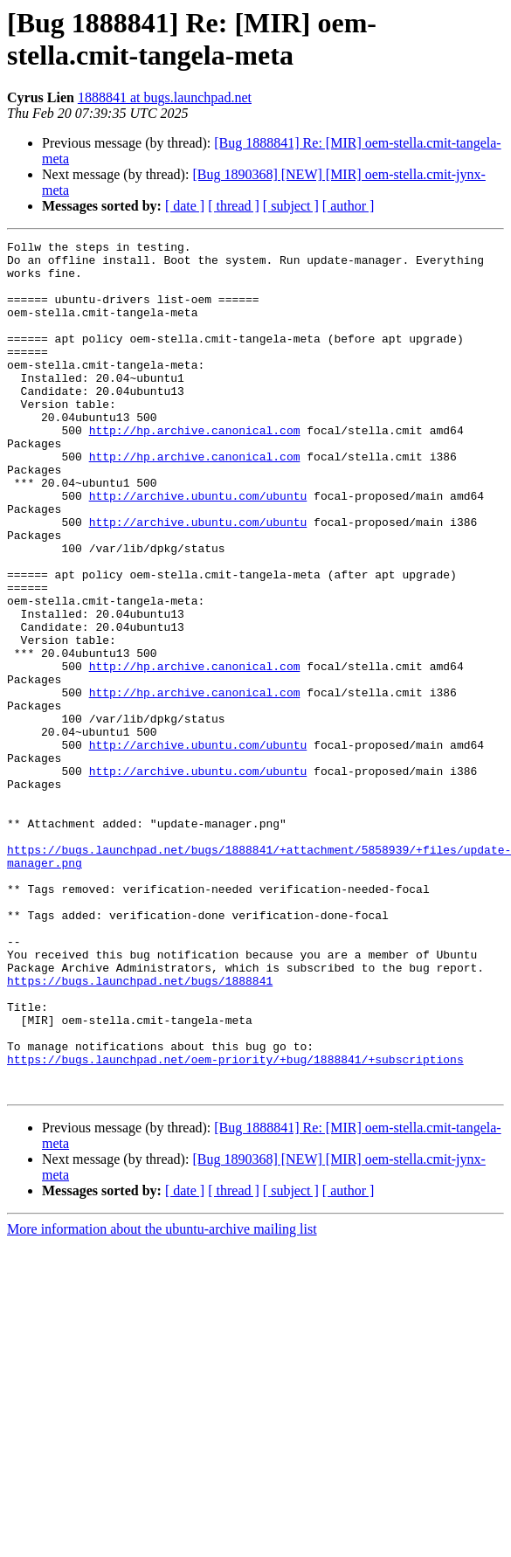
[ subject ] (291, 205)
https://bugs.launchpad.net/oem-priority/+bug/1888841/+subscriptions (235, 1224)
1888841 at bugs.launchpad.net (165, 97)
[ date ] (184, 205)
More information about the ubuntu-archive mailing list (162, 1399)
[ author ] (348, 205)
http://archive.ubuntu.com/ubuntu (198, 548)
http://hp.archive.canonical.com (194, 469)
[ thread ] (233, 205)
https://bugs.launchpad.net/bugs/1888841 (140, 1130)
